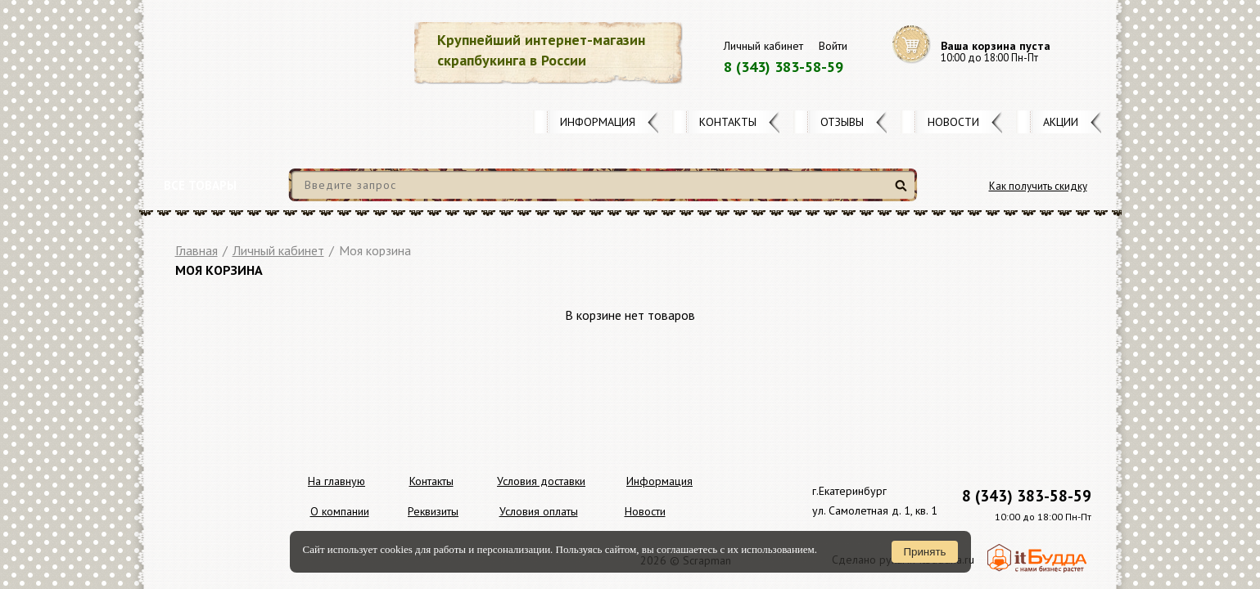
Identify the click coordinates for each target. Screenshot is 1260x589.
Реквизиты (433, 511)
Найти (903, 191)
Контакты (727, 122)
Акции (1060, 122)
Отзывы (842, 122)
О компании (339, 511)
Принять (924, 552)
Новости (953, 122)
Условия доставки (541, 481)
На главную (336, 481)
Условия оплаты (538, 511)
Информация (597, 122)
